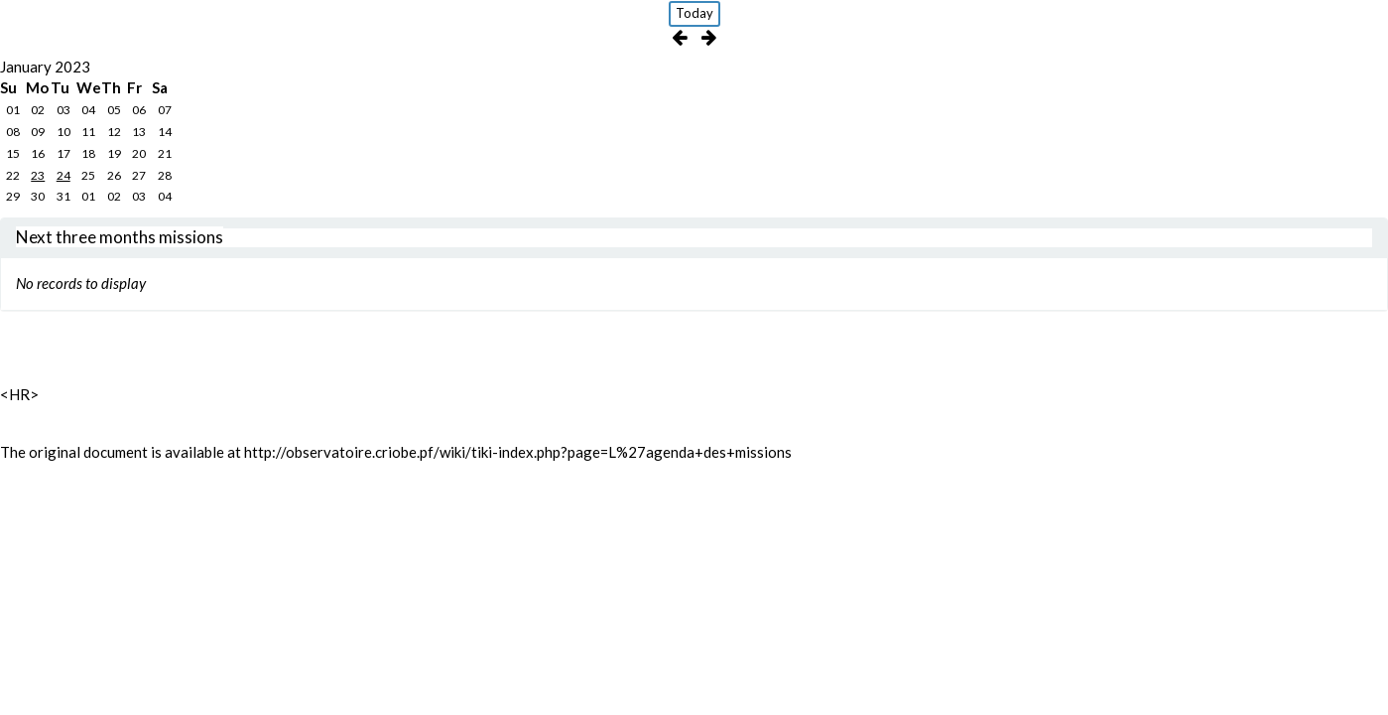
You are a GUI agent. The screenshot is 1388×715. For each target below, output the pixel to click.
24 (63, 175)
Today (694, 13)
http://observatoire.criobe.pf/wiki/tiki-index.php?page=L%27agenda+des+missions (518, 452)
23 (38, 175)
